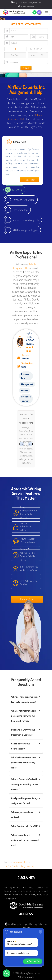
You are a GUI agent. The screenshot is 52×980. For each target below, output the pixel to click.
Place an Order (27, 599)
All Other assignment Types (25, 230)
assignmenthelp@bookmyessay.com (26, 2)
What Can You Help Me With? (24, 826)
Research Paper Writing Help (26, 219)
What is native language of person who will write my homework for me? (23, 715)
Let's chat (33, 961)
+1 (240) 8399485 (26, 6)
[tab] (26, 699)
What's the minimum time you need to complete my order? (23, 762)
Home (6, 862)
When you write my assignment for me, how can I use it (25, 839)
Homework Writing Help (23, 199)
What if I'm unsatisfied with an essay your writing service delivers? (24, 784)
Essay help (17, 189)
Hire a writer (30, 179)
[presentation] (30, 444)
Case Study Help (20, 209)
